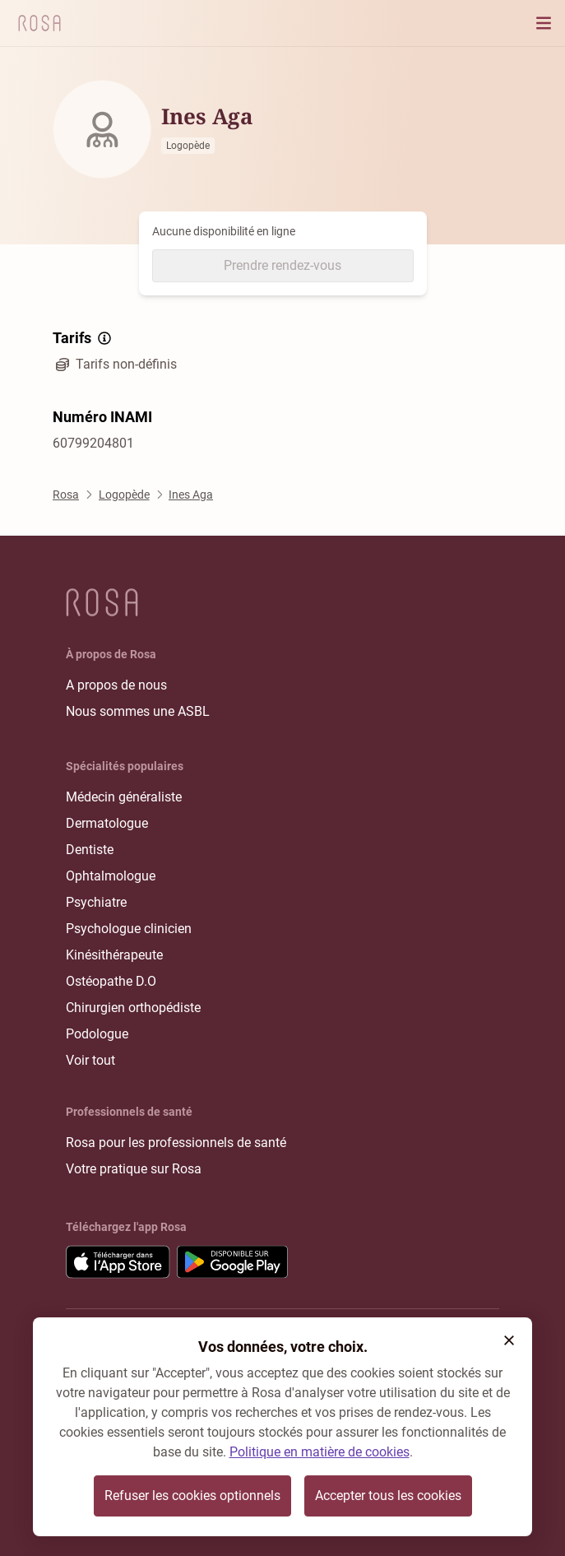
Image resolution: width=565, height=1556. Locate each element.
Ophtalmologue (110, 876)
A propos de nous (116, 685)
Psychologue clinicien (129, 928)
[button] (509, 1340)
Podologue (97, 1034)
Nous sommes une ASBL (138, 711)
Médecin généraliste (124, 797)
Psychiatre (96, 902)
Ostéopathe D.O (111, 981)
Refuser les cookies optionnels (192, 1495)
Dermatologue (107, 823)
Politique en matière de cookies (319, 1452)
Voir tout (90, 1060)
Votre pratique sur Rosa (133, 1169)
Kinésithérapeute (114, 955)
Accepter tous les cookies (388, 1495)
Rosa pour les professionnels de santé (176, 1142)
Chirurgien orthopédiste (133, 1007)
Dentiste (89, 849)
